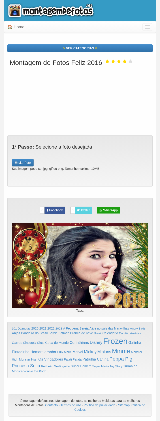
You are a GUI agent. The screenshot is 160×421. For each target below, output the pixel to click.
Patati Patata (73, 359)
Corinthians (79, 342)
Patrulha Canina (96, 359)
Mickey (90, 352)
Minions (104, 352)
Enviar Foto (23, 162)
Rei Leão (47, 366)
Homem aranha (43, 352)
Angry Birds (138, 328)
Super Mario (100, 366)
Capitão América (130, 333)
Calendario (110, 333)
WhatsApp (108, 210)
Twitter (80, 210)
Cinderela (29, 342)
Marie (68, 352)
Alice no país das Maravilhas (109, 328)
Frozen (115, 341)
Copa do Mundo (57, 342)
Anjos (16, 333)
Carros (17, 342)
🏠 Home (16, 27)
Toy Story (116, 366)
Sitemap (124, 405)
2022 (51, 328)
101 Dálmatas (21, 328)
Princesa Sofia (26, 365)
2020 (34, 328)
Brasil (98, 333)
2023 (58, 328)
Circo (41, 342)
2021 (43, 328)
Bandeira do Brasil (34, 333)
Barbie (53, 333)
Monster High (28, 359)
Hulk (60, 352)
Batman (63, 333)
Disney (96, 342)
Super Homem (81, 366)
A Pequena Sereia (76, 328)
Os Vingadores (50, 359)
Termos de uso (70, 405)
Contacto (52, 405)
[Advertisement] (80, 99)
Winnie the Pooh (34, 371)
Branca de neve (81, 333)
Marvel (78, 352)
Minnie (121, 351)
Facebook (51, 210)
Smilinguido (62, 366)
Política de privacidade (99, 405)
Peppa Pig (120, 359)
